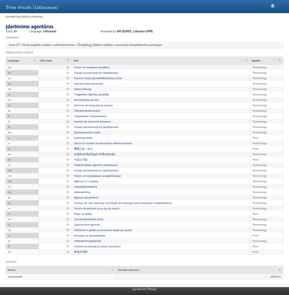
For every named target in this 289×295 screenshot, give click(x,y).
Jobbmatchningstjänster (87, 241)
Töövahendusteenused (87, 110)
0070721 (275, 276)
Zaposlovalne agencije (87, 224)
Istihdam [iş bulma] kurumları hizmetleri (97, 246)
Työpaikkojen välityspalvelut (90, 116)
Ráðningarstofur (83, 137)
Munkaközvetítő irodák (87, 132)
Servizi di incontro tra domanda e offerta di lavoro (103, 143)
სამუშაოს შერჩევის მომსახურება (94, 154)
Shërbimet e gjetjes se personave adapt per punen (103, 230)
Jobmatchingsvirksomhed (88, 83)
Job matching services (86, 99)
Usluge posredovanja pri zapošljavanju (96, 72)
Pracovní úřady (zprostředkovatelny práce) (98, 78)
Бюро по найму (83, 213)
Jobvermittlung (82, 89)
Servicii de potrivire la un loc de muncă (96, 208)
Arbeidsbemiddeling (85, 186)
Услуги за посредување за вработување (97, 175)
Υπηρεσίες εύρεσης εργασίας (91, 94)
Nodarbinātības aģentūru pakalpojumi (96, 165)
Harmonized (15, 276)
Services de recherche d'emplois (92, 121)
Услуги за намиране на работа (92, 67)
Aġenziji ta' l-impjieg (86, 181)
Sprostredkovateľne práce (88, 219)
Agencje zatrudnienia (86, 197)
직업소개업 (81, 159)
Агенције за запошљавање (89, 235)
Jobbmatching (82, 192)
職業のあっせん (83, 148)
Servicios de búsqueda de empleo (93, 105)
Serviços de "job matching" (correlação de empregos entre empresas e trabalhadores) (123, 203)
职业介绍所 (81, 251)
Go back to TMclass (144, 289)
